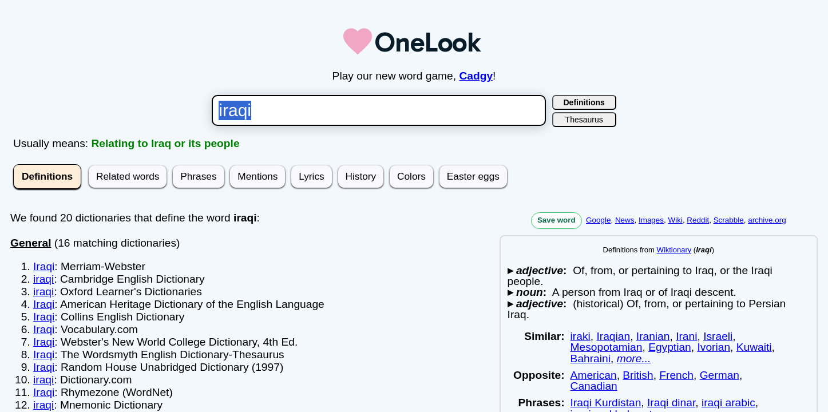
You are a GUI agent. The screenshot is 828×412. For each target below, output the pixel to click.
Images (651, 220)
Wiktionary (674, 249)
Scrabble (729, 220)
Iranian (653, 336)
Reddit (698, 220)
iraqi (43, 279)
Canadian (594, 386)
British (638, 375)
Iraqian (613, 336)
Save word (556, 220)
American (594, 375)
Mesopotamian (607, 347)
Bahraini (591, 358)
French (676, 375)
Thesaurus (584, 119)
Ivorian (713, 347)
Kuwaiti (754, 347)
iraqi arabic (728, 403)
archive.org (767, 220)
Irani (686, 336)
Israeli (717, 336)
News (625, 220)
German (719, 375)
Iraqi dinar (671, 403)
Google (598, 220)
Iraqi (43, 266)
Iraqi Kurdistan (606, 403)
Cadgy (476, 76)
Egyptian (669, 347)
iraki (581, 336)
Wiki (675, 220)
